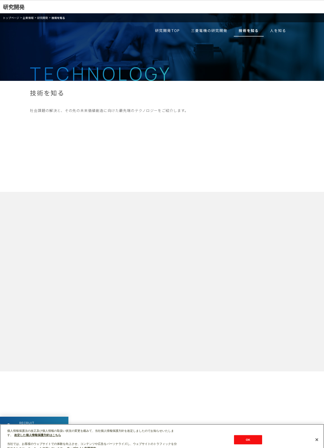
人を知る (278, 30)
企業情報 (28, 18)
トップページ (11, 18)
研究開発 (14, 7)
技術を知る (58, 18)
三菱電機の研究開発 (209, 30)
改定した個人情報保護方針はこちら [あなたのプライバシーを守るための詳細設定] (37, 439)
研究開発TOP (167, 30)
